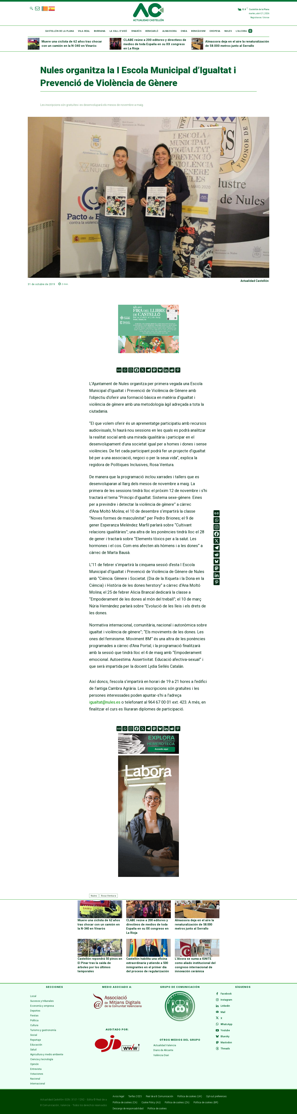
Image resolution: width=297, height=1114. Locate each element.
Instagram (227, 998)
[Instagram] (130, 370)
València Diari (161, 1053)
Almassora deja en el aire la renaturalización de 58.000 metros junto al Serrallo (193, 924)
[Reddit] (171, 370)
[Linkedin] (166, 370)
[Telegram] (148, 370)
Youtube (225, 1031)
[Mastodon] (154, 370)
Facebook (226, 992)
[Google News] (119, 370)
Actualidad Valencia (164, 1043)
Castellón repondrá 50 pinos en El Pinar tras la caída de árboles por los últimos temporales (99, 961)
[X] (142, 370)
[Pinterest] (177, 370)
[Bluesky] (160, 370)
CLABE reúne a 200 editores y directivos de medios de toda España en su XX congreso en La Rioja (154, 44)
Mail (223, 1011)
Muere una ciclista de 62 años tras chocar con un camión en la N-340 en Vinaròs (99, 924)
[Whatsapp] (124, 370)
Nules (94, 895)
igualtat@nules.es (104, 702)
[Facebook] (136, 370)
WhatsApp (227, 1024)
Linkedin (225, 1005)
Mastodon (226, 1044)
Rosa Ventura (108, 895)
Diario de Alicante (163, 1048)
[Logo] (148, 12)
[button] (31, 8)
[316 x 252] (148, 329)
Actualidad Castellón (254, 280)
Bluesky (225, 1037)
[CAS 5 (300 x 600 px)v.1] (148, 816)
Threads (225, 1050)
